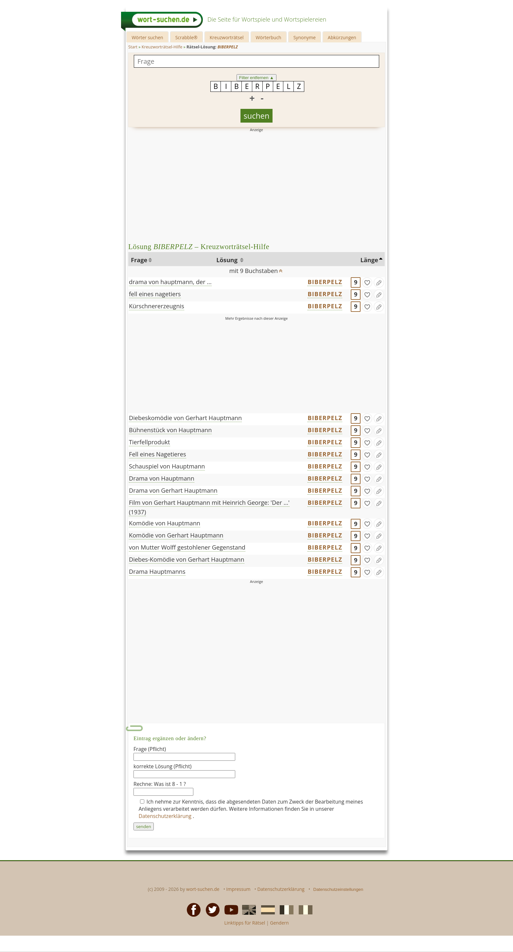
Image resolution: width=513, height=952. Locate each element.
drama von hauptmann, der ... (170, 282)
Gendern (279, 923)
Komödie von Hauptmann (164, 523)
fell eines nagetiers (155, 294)
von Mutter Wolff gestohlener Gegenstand (187, 547)
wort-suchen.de (203, 889)
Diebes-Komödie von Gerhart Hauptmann (186, 559)
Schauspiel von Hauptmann (167, 466)
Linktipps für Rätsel (244, 923)
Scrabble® (186, 37)
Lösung (227, 260)
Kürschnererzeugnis (156, 306)
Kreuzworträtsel (227, 37)
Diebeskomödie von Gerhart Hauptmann (185, 418)
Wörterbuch (268, 37)
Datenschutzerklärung (166, 816)
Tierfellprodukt (149, 442)
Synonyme (304, 37)
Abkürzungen (342, 37)
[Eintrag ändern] (379, 282)
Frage (139, 260)
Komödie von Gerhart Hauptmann (176, 535)
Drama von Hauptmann (161, 478)
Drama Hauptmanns (157, 571)
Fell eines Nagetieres (157, 454)
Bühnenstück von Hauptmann (170, 430)
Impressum (238, 889)
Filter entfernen (256, 77)
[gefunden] (367, 282)
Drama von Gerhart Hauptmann (173, 490)
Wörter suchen (147, 37)
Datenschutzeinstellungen (338, 889)
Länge (369, 260)
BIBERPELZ (325, 282)
